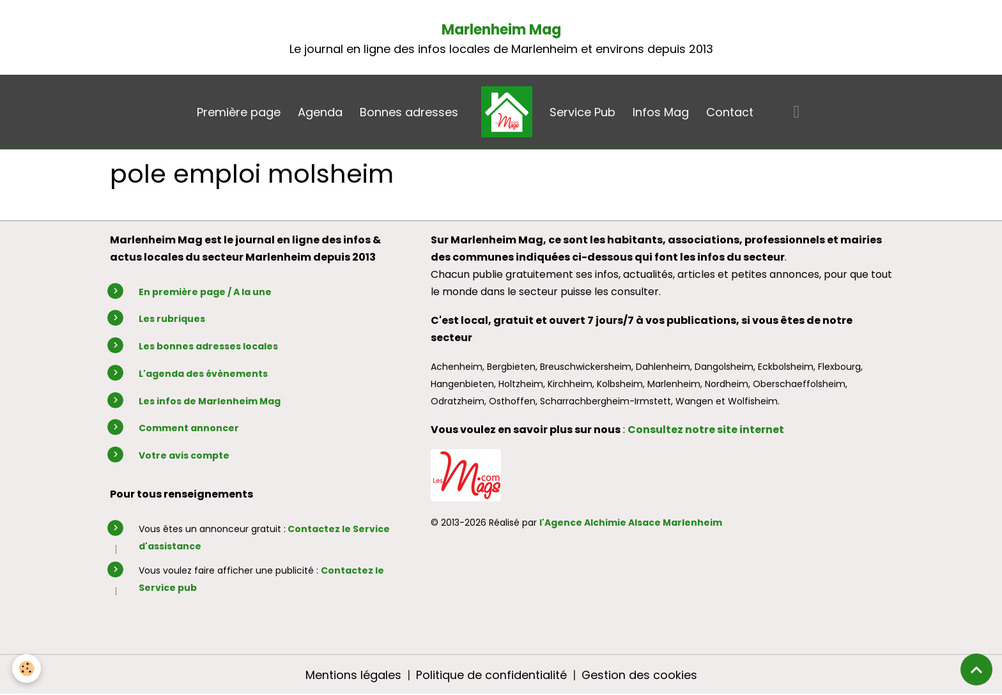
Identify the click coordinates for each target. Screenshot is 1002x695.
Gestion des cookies (639, 675)
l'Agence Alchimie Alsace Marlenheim (630, 522)
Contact (729, 112)
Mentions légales (353, 675)
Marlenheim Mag (501, 30)
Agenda (320, 112)
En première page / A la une (205, 292)
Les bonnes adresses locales (208, 346)
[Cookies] (27, 668)
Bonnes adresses (409, 112)
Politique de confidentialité (490, 675)
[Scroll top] (976, 669)
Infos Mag (661, 112)
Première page (239, 112)
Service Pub (582, 112)
